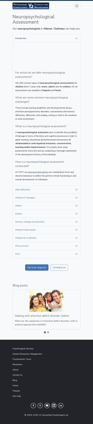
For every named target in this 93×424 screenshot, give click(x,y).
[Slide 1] (45, 332)
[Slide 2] (48, 332)
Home (15, 385)
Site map (17, 396)
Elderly (18, 213)
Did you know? (22, 245)
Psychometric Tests (22, 359)
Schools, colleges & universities (30, 221)
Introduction (20, 38)
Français (16, 390)
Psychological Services (23, 348)
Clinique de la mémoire (25, 237)
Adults (18, 205)
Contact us (59, 267)
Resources (17, 364)
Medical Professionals (25, 229)
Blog (15, 380)
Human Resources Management (27, 353)
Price (17, 254)
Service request (36, 267)
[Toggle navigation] (76, 6)
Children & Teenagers (25, 197)
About (15, 369)
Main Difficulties (22, 189)
